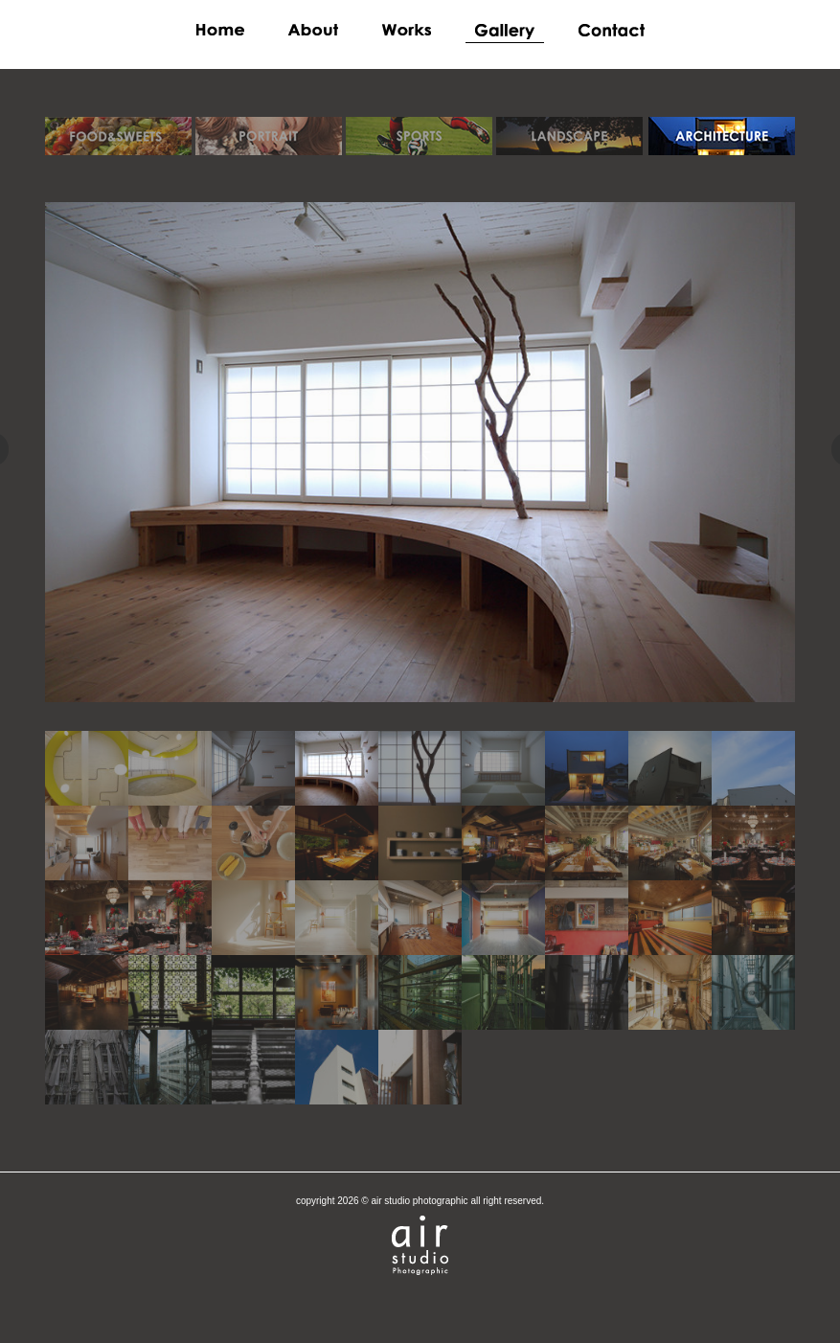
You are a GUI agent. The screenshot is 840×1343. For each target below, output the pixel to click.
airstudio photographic (420, 1246)
